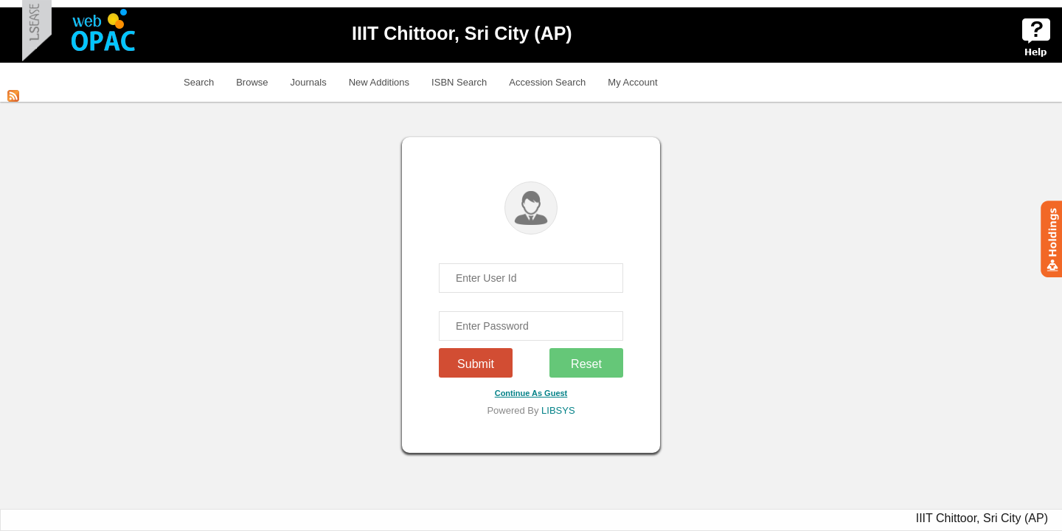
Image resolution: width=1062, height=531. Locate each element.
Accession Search (547, 82)
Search (199, 82)
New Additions (379, 82)
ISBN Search (459, 82)
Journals (309, 82)
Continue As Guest (531, 393)
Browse (252, 82)
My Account (632, 82)
